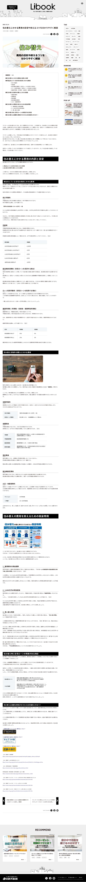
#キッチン (74, 36)
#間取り (78, 33)
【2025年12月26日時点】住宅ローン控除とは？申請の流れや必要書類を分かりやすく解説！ (78, 113)
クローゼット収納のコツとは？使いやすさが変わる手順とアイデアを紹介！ (41, 854)
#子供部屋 (68, 39)
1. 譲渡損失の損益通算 (17, 106)
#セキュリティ (68, 47)
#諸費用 (19, 31)
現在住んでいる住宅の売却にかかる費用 (19, 81)
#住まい (67, 28)
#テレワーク (76, 47)
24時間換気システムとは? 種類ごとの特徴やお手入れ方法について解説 (75, 94)
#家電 (78, 49)
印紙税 (13, 85)
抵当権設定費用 (15, 100)
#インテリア (72, 49)
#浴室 (79, 36)
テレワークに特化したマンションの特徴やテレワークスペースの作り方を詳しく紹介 (43, 801)
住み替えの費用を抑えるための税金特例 (19, 104)
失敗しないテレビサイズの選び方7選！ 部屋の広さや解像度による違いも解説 (75, 76)
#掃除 (67, 49)
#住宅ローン (73, 52)
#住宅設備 (73, 28)
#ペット (67, 52)
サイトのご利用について (60, 877)
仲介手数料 (14, 83)
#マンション (72, 33)
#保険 (77, 55)
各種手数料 (14, 95)
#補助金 (72, 55)
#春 (76, 57)
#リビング (68, 36)
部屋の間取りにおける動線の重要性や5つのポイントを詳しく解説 (17, 801)
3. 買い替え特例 (15, 110)
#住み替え (13, 31)
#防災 (79, 39)
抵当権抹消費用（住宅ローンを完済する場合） (23, 86)
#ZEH (67, 44)
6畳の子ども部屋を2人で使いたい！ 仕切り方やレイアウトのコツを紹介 (75, 70)
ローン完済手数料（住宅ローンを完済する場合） (24, 88)
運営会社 (81, 877)
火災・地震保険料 (16, 102)
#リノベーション (76, 41)
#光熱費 (67, 55)
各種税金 (13, 96)
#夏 (79, 57)
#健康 (72, 57)
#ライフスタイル (69, 31)
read (22, 859)
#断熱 (71, 44)
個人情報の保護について (73, 877)
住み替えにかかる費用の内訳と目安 (17, 78)
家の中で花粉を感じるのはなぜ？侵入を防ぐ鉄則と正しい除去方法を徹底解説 (78, 105)
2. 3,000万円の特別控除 (17, 108)
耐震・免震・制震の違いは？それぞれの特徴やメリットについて (75, 88)
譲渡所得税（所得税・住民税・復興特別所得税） (24, 90)
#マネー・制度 (6, 31)
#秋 (66, 60)
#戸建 (67, 33)
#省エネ (76, 44)
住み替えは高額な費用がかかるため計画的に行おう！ (23, 115)
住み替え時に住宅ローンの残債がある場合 (19, 112)
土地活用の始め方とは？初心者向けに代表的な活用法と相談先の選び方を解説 (78, 121)
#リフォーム (68, 41)
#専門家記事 (75, 60)
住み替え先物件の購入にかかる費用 (17, 92)
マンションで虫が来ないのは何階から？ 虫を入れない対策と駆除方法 (75, 82)
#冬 (70, 60)
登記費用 (13, 98)
